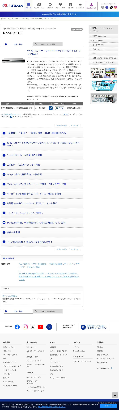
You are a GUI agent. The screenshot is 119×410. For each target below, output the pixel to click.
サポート (53, 342)
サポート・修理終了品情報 (58, 351)
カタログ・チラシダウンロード (35, 352)
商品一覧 (10, 19)
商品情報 (6, 342)
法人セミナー (30, 347)
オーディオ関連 (8, 382)
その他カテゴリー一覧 (10, 385)
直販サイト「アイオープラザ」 (82, 362)
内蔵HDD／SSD (98, 49)
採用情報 (100, 351)
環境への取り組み (102, 355)
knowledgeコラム (79, 351)
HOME (4, 19)
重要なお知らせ (102, 363)
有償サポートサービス (33, 377)
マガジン (76, 347)
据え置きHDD (97, 40)
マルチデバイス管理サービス (35, 387)
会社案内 (100, 347)
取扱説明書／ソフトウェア (58, 355)
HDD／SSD (7, 351)
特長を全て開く (62, 126)
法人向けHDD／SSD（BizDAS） (104, 62)
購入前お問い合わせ (56, 366)
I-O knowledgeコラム (109, 3)
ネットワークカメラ (9, 370)
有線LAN (6, 378)
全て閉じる (74, 126)
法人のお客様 (31, 342)
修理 (51, 374)
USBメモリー (7, 374)
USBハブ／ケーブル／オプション (105, 58)
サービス (29, 372)
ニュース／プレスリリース (105, 359)
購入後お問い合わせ (56, 370)
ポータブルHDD (98, 45)
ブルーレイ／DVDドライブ (12, 366)
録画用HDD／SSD (40, 19)
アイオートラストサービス (35, 391)
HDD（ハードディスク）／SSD (24, 19)
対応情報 (53, 347)
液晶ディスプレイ (9, 347)
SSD (94, 54)
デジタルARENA (10, 296)
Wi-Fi (4, 358)
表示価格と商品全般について (11, 114)
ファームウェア (55, 362)
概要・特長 (18, 44)
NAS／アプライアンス (10, 355)
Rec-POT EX (51, 19)
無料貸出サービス (32, 357)
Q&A (51, 358)
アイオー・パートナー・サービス (35, 366)
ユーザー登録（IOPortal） (58, 378)
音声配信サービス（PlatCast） (32, 382)
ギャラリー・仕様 (48, 44)
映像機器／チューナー (10, 362)
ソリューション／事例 (33, 361)
